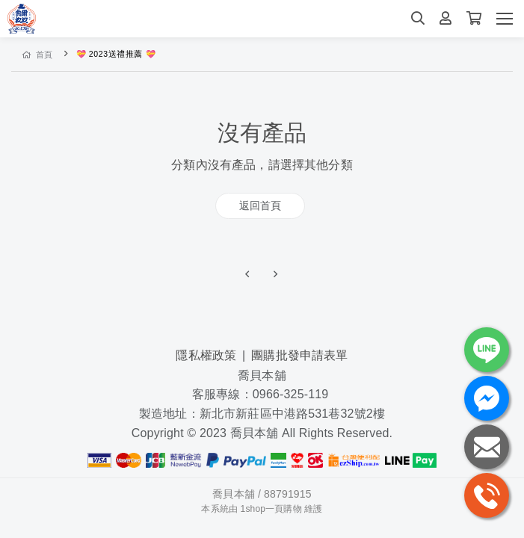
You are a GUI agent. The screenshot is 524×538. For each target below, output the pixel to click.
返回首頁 (260, 205)
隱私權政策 (206, 355)
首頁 (37, 54)
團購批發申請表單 (299, 355)
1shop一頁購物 (271, 509)
